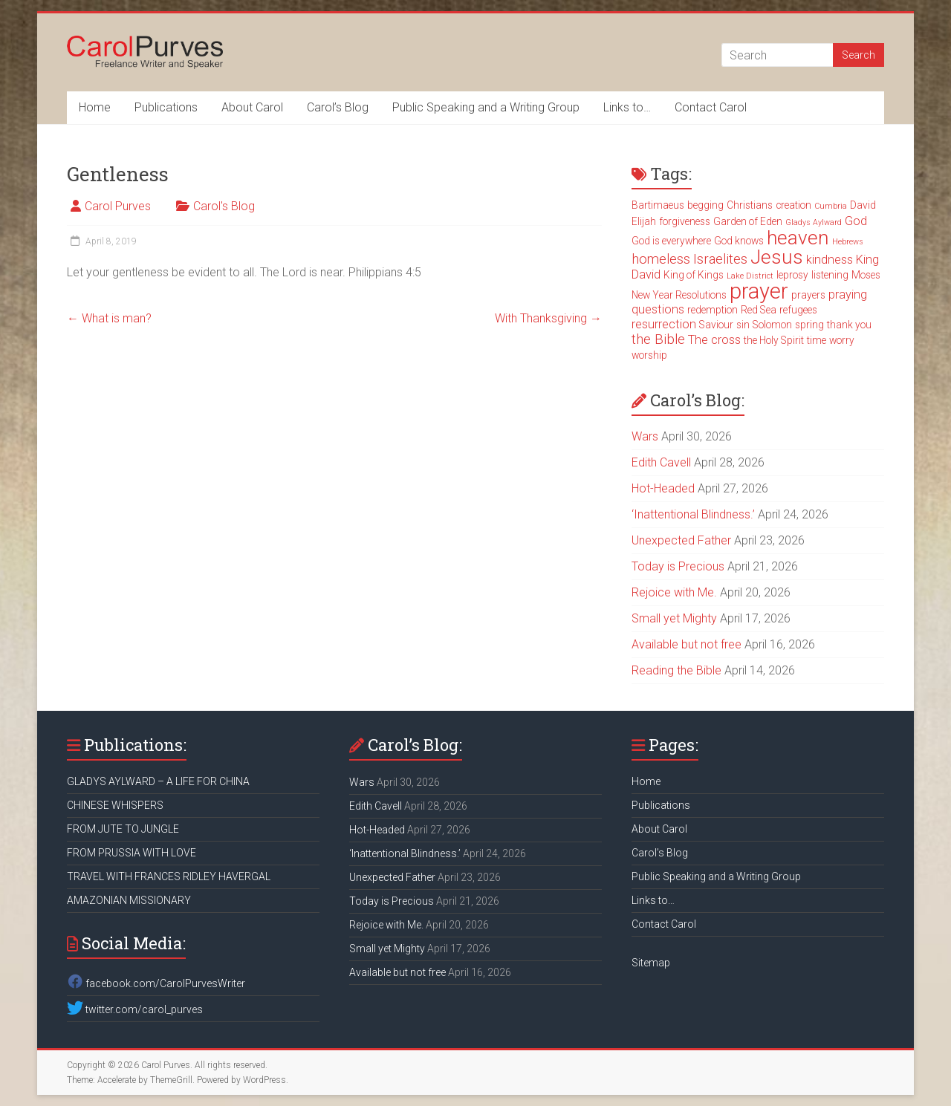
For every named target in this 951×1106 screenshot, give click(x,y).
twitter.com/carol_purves (135, 1009)
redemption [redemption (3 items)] (712, 310)
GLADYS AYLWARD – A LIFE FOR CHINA (158, 781)
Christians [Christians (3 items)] (750, 205)
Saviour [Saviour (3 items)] (716, 325)
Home (95, 107)
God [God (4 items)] (856, 221)
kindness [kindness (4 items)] (829, 260)
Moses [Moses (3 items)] (865, 275)
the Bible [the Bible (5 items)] (658, 339)
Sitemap (651, 963)
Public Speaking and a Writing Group (486, 107)
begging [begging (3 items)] (705, 205)
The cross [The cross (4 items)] (714, 340)
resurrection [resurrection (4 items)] (664, 324)
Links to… (627, 107)
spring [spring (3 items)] (809, 325)
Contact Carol (711, 107)
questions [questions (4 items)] (658, 309)
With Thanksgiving (548, 318)
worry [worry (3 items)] (841, 340)
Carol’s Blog (338, 107)
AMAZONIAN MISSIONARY (129, 900)
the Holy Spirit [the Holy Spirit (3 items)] (774, 340)
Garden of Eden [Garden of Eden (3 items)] (747, 221)
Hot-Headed (663, 488)
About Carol (252, 107)
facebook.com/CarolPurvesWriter (156, 983)
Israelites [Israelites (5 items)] (720, 259)
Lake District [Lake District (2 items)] (750, 276)
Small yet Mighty (674, 618)
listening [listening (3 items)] (829, 275)
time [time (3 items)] (816, 340)
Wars (645, 436)
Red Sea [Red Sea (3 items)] (758, 310)
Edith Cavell (661, 462)
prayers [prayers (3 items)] (808, 295)
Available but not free (686, 644)
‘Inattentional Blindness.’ (693, 514)
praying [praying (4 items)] (847, 294)
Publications (166, 107)
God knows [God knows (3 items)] (739, 241)
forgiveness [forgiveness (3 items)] (684, 221)
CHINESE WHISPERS (115, 805)
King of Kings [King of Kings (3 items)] (693, 275)
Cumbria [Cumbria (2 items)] (830, 206)
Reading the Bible (676, 670)
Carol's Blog (224, 206)
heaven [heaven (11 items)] (798, 238)
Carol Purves (118, 206)
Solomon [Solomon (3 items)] (772, 325)
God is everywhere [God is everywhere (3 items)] (671, 241)
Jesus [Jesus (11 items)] (776, 257)
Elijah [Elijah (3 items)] (644, 221)
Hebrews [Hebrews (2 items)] (847, 242)
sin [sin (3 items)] (743, 325)
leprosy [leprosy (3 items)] (792, 275)
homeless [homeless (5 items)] (661, 259)
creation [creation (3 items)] (793, 205)
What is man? (109, 318)
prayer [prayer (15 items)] (759, 291)
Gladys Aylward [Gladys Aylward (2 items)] (813, 222)
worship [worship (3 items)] (649, 355)
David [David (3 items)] (863, 205)
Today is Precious (678, 566)
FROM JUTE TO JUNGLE (123, 829)
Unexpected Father (681, 540)
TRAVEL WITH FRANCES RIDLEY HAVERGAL (168, 876)
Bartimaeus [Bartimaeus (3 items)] (658, 205)
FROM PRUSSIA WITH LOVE (131, 853)
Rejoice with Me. (674, 592)
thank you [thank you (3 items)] (849, 325)
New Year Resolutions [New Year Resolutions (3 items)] (679, 295)
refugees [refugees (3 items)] (798, 310)
